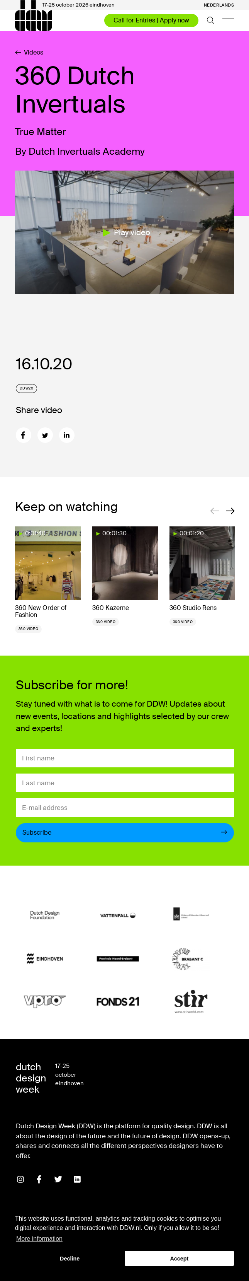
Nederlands (219, 5)
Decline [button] (70, 1258)
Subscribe (125, 832)
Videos (29, 53)
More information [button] (39, 1238)
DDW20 (27, 388)
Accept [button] (179, 1258)
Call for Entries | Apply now (151, 20)
